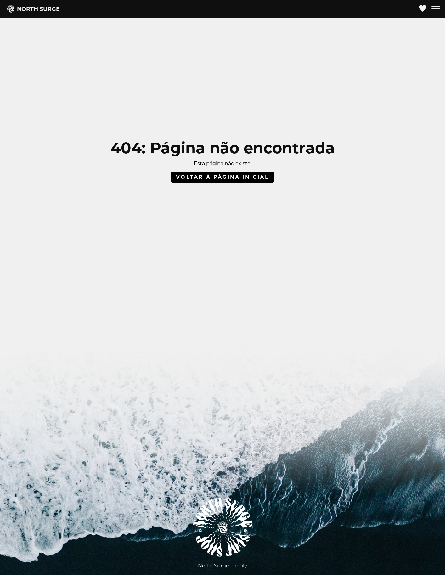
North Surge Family (222, 566)
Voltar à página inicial (222, 177)
